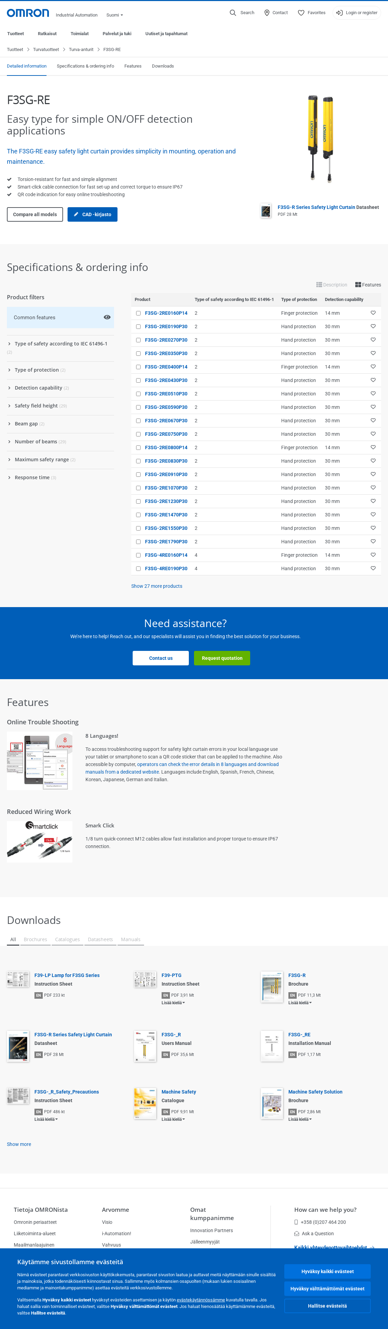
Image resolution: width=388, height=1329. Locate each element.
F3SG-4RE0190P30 (166, 569)
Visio (107, 1222)
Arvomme (115, 1210)
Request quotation (222, 658)
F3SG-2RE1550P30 (166, 528)
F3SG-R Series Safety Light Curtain (328, 207)
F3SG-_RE (299, 1035)
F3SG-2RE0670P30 (166, 421)
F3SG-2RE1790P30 (166, 542)
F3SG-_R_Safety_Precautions (66, 1092)
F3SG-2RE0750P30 (166, 434)
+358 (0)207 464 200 (320, 1222)
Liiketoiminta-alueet (35, 1233)
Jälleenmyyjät (205, 1242)
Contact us (161, 658)
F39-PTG (172, 975)
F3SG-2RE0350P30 (166, 353)
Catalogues (67, 939)
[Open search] (242, 12)
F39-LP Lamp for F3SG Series (67, 975)
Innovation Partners (211, 1230)
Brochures (35, 939)
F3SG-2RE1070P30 (166, 488)
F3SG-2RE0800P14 (166, 448)
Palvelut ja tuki (117, 33)
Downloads (163, 66)
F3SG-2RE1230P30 (166, 501)
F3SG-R (297, 975)
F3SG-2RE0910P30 (166, 474)
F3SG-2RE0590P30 (166, 407)
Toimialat (80, 33)
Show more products (156, 586)
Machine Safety (179, 1092)
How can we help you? (325, 1210)
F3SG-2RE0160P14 (166, 313)
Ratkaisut (47, 33)
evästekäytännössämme (201, 1299)
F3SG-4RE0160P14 (166, 555)
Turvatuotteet (46, 49)
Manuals (131, 939)
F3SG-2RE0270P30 (166, 340)
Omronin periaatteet (35, 1222)
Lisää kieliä (172, 1003)
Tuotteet (15, 33)
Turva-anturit (81, 49)
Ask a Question (314, 1233)
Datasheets (100, 939)
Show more (19, 1144)
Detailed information (27, 66)
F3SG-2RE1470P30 (166, 515)
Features (133, 66)
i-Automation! (116, 1233)
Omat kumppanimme (212, 1214)
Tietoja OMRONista (41, 1210)
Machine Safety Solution (315, 1092)
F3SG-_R (171, 1035)
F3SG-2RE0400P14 (166, 367)
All (13, 939)
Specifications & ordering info (85, 66)
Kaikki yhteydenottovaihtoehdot (334, 1248)
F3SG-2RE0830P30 (166, 461)
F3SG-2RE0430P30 (166, 380)
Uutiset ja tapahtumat (166, 33)
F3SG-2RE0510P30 (166, 394)
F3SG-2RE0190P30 (166, 327)
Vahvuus (111, 1245)
